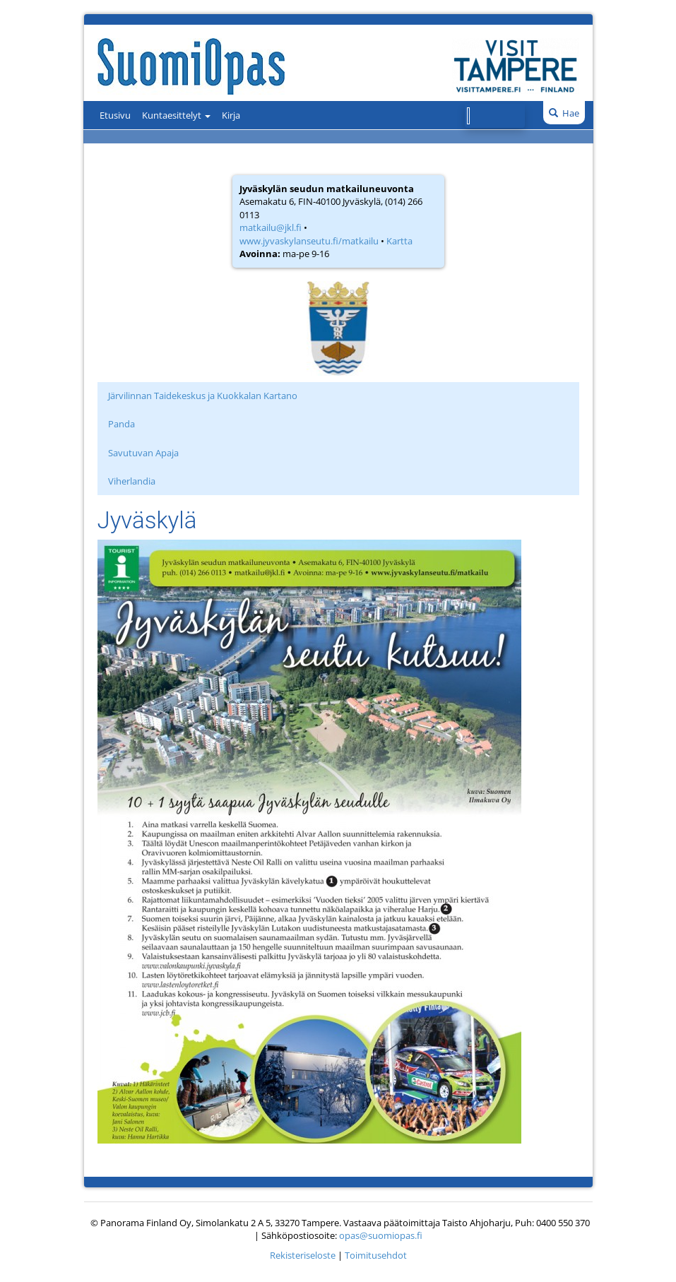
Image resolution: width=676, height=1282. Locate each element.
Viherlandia (131, 481)
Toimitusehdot (376, 1255)
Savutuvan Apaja (143, 452)
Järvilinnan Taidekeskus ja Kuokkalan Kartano (202, 395)
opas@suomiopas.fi (380, 1235)
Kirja (231, 115)
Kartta (399, 241)
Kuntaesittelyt (176, 115)
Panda (121, 423)
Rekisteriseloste (303, 1255)
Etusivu (115, 115)
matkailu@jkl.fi (270, 227)
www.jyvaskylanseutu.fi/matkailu (309, 241)
